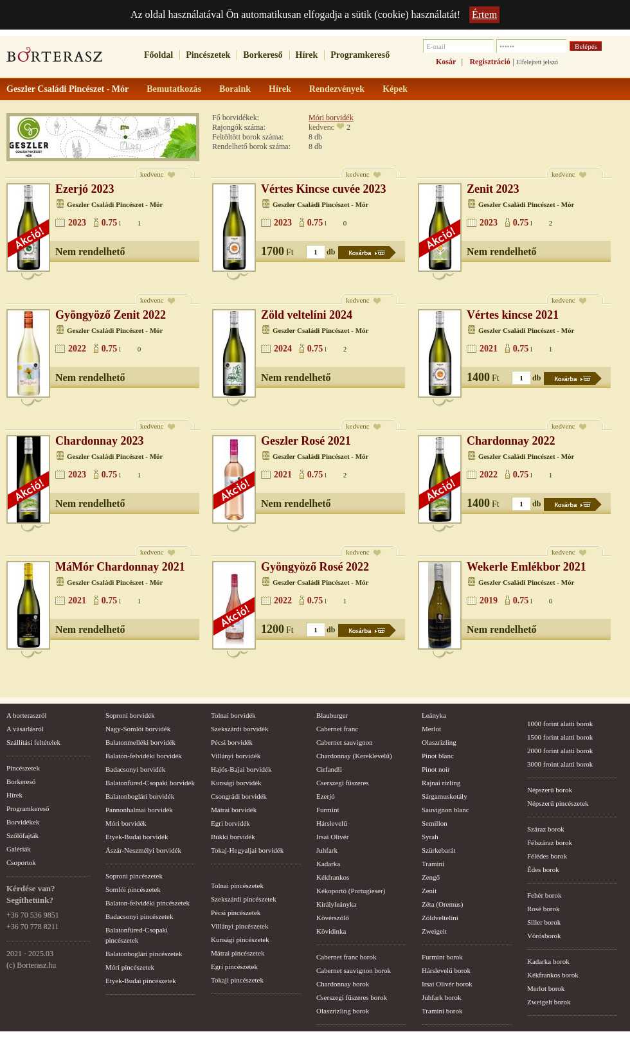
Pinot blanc (438, 756)
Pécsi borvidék (232, 742)
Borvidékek (22, 822)
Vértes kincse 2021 (513, 314)
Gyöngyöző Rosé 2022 (315, 566)
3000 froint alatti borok (560, 764)
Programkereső (360, 55)
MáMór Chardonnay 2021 (120, 566)
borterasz (54, 58)
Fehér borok (544, 895)
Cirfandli (329, 769)
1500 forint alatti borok (560, 737)
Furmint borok (442, 957)
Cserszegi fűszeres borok (351, 997)
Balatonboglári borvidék (139, 796)
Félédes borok (547, 856)
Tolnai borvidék (233, 715)
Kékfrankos (332, 877)
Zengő (431, 877)
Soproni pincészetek (134, 876)
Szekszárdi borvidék (240, 729)
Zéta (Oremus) (442, 904)
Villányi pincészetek (239, 926)
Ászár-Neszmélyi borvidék (143, 850)
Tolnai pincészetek (237, 885)
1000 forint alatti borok (560, 723)
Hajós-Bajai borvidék (241, 769)
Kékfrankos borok (553, 975)
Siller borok (544, 922)
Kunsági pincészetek (240, 939)
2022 (77, 348)
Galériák (18, 849)
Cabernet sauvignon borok (353, 970)
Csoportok (21, 862)
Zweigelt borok (549, 1002)
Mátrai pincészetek (237, 953)
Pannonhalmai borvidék (139, 810)
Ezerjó (325, 796)
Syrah (430, 837)
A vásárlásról (25, 729)
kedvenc (321, 127)
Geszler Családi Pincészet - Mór (115, 204)
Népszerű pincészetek (558, 803)
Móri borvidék (331, 117)
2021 (489, 348)
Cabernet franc (337, 729)
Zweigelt (434, 931)
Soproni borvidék (130, 715)
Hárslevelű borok (446, 970)
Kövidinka (331, 931)
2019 (489, 600)
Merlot (431, 729)
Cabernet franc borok (346, 957)
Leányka (434, 715)
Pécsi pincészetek (235, 912)
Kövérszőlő (332, 917)
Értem (484, 14)
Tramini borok (442, 1011)
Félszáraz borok (549, 842)
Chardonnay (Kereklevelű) (354, 756)
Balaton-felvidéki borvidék (143, 756)
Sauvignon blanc (445, 810)
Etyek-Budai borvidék (136, 837)
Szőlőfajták (22, 835)
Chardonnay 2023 (99, 440)
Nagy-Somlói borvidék (137, 729)
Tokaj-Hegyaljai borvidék (247, 850)
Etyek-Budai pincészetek (140, 980)
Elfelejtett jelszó (537, 62)
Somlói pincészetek (133, 889)
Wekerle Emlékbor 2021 (526, 566)
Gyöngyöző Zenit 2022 (110, 314)
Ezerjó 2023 (84, 188)
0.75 (110, 222)
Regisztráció (489, 61)
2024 (283, 348)
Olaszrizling (439, 742)
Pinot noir (436, 769)
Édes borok (543, 869)
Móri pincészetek (129, 967)
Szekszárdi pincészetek (243, 899)
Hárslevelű (331, 823)
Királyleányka (336, 904)
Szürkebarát (439, 850)
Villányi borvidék (235, 756)
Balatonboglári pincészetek (143, 953)
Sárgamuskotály (444, 796)
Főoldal (158, 55)
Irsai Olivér (332, 837)
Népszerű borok (549, 790)
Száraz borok (545, 829)
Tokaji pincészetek (237, 980)
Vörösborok (544, 935)
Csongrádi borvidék (239, 796)
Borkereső (262, 55)
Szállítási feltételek (33, 742)
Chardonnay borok (342, 984)
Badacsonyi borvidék (135, 769)
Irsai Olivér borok (447, 984)
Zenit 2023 (493, 188)
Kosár (446, 61)
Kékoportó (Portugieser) (350, 890)
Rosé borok (543, 908)
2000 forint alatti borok (560, 750)
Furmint (327, 810)
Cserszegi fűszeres (342, 783)
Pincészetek (208, 55)
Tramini (433, 864)
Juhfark (327, 850)
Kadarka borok (548, 961)
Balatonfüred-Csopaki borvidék (150, 783)
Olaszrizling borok (342, 1011)
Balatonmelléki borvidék (140, 742)
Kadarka (328, 864)
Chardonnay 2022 (511, 440)
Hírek (307, 55)
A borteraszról (26, 715)
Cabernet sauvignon (344, 742)
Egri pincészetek (234, 966)
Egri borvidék (230, 823)
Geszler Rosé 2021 (306, 440)
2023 (77, 222)
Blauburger (332, 715)
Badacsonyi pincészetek (139, 916)
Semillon (434, 823)
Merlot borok (545, 988)
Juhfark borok (441, 997)
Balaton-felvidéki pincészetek (147, 903)
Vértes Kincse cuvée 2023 (323, 188)
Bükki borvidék (233, 837)
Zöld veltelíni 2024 (306, 314)
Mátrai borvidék (233, 810)
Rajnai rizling (441, 783)
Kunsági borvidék (236, 783)
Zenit (429, 890)
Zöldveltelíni (440, 917)
